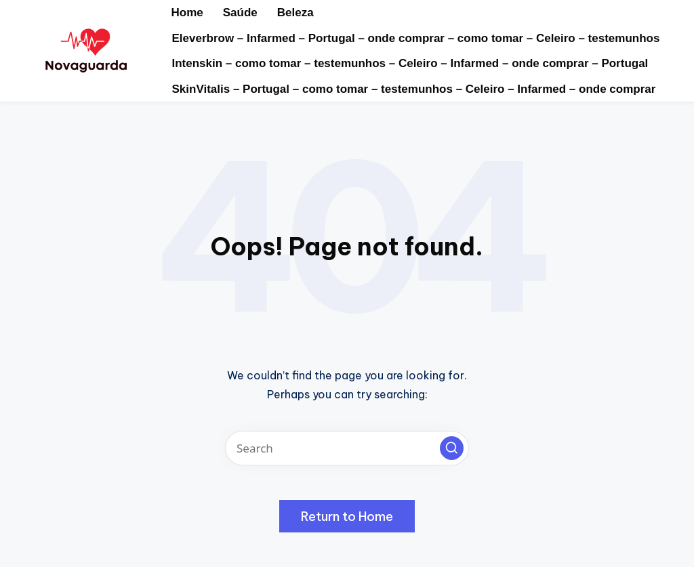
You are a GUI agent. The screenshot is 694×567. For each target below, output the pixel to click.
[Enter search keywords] (347, 448)
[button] (452, 448)
